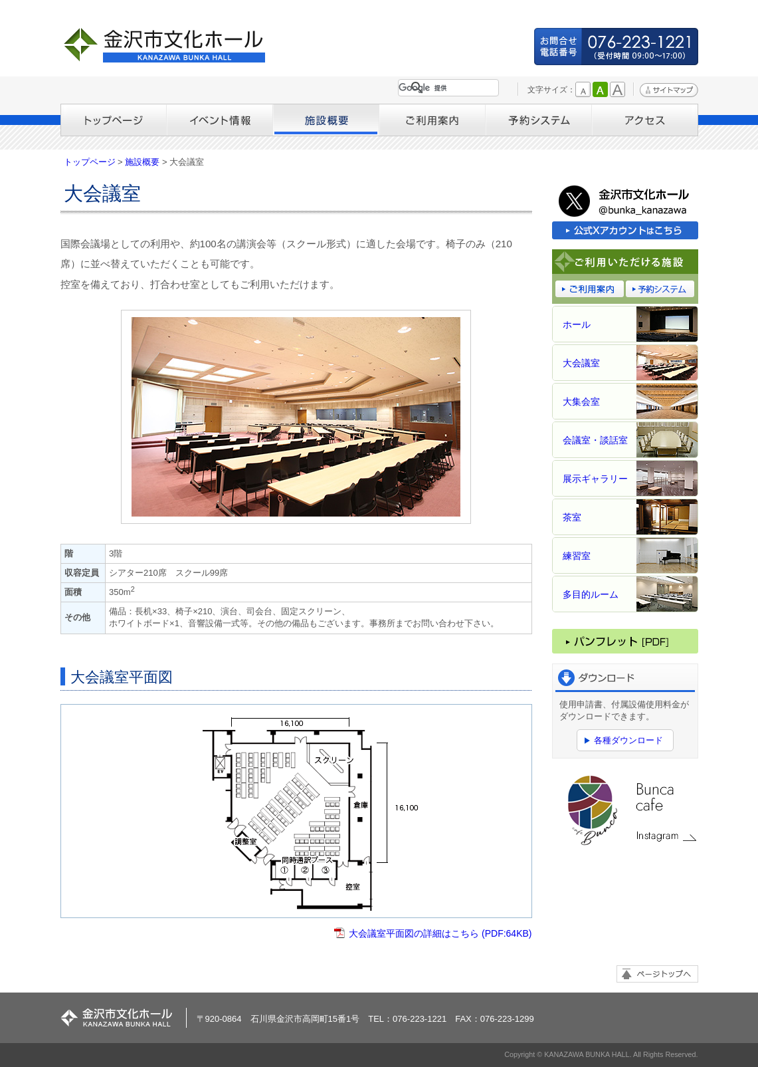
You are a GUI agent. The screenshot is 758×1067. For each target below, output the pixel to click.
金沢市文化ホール (170, 45)
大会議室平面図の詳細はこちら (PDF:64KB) (440, 933)
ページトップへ (657, 974)
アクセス (645, 120)
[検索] (446, 88)
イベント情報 (220, 120)
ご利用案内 (432, 120)
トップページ (113, 120)
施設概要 (326, 120)
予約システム (539, 120)
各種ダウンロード (628, 740)
